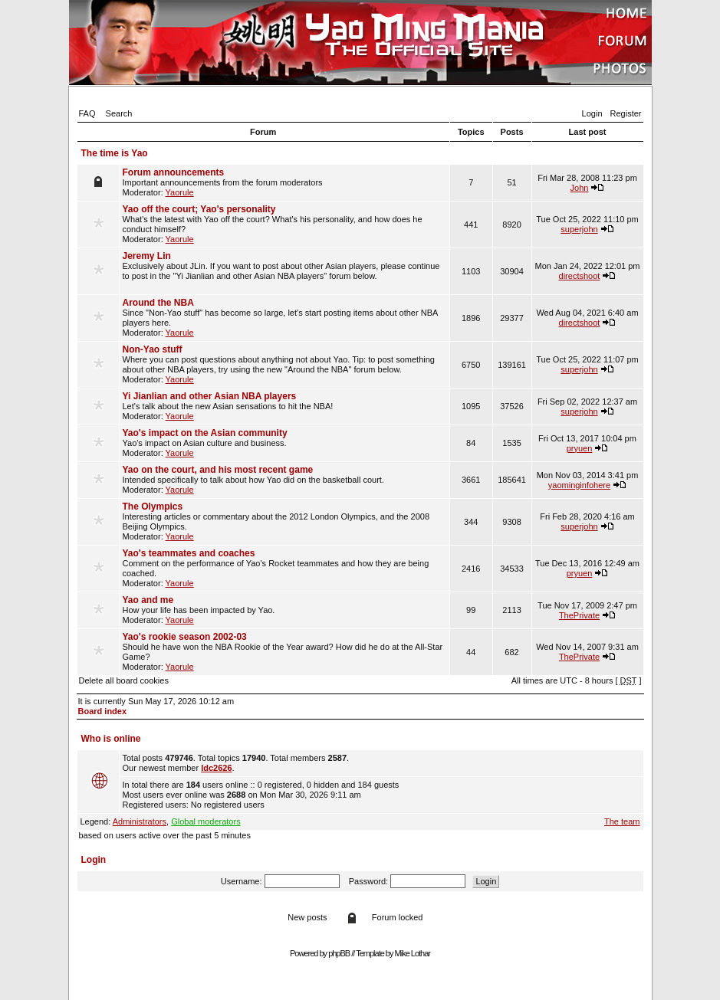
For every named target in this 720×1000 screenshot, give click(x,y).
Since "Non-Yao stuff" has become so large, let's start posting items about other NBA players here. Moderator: (284, 317)
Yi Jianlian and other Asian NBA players (210, 396)
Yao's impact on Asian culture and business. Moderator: (284, 442)
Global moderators (206, 821)
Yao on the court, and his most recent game (218, 469)
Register (626, 113)
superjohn (579, 229)
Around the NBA (158, 302)
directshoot (579, 275)
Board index (102, 711)
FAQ (87, 113)
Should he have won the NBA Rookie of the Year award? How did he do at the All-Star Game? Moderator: (284, 651)
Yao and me (148, 600)
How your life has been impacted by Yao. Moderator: (284, 610)
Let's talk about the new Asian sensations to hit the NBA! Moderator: (284, 406)
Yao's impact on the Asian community (205, 433)
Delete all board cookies (124, 680)
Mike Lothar (412, 953)
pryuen (580, 448)
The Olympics (153, 506)
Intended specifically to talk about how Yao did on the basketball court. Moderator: (284, 479)
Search (119, 113)
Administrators (139, 821)
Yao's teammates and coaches (189, 553)
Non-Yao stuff (152, 349)
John (579, 187)
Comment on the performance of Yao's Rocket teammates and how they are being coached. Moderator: (284, 568)
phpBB (339, 953)
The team (621, 821)
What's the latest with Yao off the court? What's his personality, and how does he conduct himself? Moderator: (284, 224)
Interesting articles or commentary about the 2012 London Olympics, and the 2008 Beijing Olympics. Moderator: (284, 521)
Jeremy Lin (147, 256)
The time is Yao (114, 153)
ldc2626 (216, 767)
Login (592, 113)
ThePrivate (579, 615)
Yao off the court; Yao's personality (199, 209)
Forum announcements (174, 172)
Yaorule (180, 192)
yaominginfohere (579, 485)
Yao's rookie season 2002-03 (185, 636)
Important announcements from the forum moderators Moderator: (284, 182)
